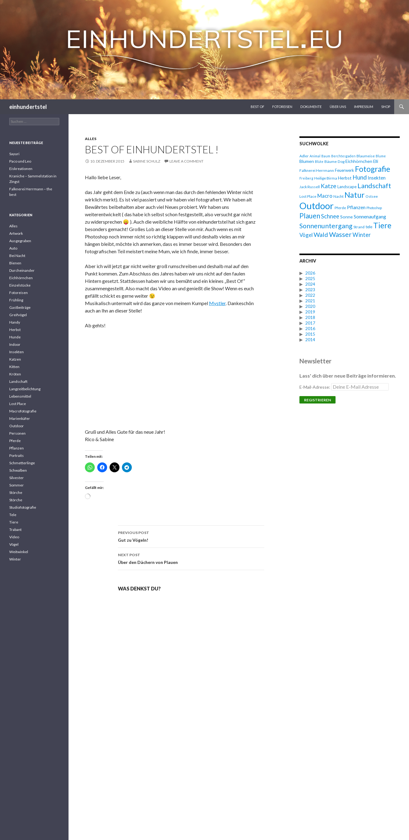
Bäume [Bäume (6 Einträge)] (330, 161)
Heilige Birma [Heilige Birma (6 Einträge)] (325, 178)
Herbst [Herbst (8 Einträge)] (345, 177)
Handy (14, 322)
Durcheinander (22, 270)
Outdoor (16, 426)
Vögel (14, 544)
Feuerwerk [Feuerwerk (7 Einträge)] (344, 170)
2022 (310, 295)
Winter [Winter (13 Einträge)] (362, 234)
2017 (310, 322)
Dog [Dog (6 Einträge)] (341, 161)
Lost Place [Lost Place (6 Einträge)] (307, 196)
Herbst (15, 329)
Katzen (15, 359)
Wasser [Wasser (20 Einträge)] (340, 234)
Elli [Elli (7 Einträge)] (375, 161)
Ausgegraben (20, 240)
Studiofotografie (22, 507)
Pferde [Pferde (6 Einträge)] (340, 207)
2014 (310, 339)
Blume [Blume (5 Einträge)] (381, 156)
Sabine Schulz (146, 161)
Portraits (16, 455)
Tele (12, 514)
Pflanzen (16, 448)
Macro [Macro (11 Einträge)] (324, 195)
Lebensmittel (20, 396)
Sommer (16, 485)
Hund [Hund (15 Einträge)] (360, 177)
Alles (90, 138)
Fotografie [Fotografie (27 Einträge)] (372, 168)
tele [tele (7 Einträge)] (368, 226)
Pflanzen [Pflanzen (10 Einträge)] (356, 207)
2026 (310, 272)
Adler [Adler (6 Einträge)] (304, 156)
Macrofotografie (22, 411)
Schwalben (18, 470)
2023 (310, 289)
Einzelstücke (20, 285)
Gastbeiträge (20, 307)
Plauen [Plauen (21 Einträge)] (309, 216)
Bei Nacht (17, 255)
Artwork (16, 233)
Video (14, 537)
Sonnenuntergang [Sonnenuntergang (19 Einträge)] (326, 226)
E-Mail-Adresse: (344, 387)
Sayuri (14, 153)
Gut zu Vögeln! (191, 536)
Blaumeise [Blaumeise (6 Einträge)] (366, 156)
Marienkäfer (19, 418)
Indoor (14, 344)
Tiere (13, 522)
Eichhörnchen (21, 277)
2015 (310, 334)
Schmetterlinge (22, 463)
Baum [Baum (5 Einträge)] (325, 156)
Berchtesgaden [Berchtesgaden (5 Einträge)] (343, 156)
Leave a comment (186, 161)
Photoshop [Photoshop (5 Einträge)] (374, 208)
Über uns (338, 107)
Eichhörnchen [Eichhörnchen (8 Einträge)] (358, 161)
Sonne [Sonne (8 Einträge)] (346, 216)
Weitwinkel (18, 551)
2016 (310, 328)
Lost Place (17, 403)
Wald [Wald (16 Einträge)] (321, 234)
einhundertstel (28, 106)
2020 (310, 306)
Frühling (16, 300)
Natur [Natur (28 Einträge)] (354, 194)
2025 (310, 278)
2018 (310, 317)
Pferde (15, 440)
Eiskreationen (20, 168)
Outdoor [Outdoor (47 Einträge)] (316, 205)
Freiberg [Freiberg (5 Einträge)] (306, 178)
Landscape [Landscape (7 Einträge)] (347, 186)
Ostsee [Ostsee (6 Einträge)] (371, 196)
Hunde (15, 337)
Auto (13, 248)
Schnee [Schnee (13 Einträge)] (330, 216)
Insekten (16, 352)
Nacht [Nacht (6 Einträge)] (338, 196)
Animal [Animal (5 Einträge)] (315, 156)
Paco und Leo (20, 161)
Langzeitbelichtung (24, 389)
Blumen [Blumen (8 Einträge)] (306, 161)
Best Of (257, 107)
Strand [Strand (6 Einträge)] (359, 227)
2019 (310, 311)
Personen (17, 433)
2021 (310, 300)
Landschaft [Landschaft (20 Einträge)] (374, 185)
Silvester (16, 477)
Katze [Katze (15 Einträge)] (328, 185)
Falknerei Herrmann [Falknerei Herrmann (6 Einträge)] (316, 170)
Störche (15, 492)
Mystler (217, 303)
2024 (310, 284)
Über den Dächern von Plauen (191, 558)
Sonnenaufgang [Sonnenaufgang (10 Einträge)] (370, 216)
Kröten (15, 374)
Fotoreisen (282, 107)
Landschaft (18, 381)
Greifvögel (18, 314)
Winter (15, 559)
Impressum (363, 107)
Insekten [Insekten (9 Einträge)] (377, 177)
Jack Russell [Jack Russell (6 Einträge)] (309, 186)
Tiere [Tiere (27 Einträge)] (382, 225)
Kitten (14, 366)
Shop (385, 107)
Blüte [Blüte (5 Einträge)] (319, 161)
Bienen (15, 263)
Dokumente (311, 107)
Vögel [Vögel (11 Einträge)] (306, 235)
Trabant (15, 529)
